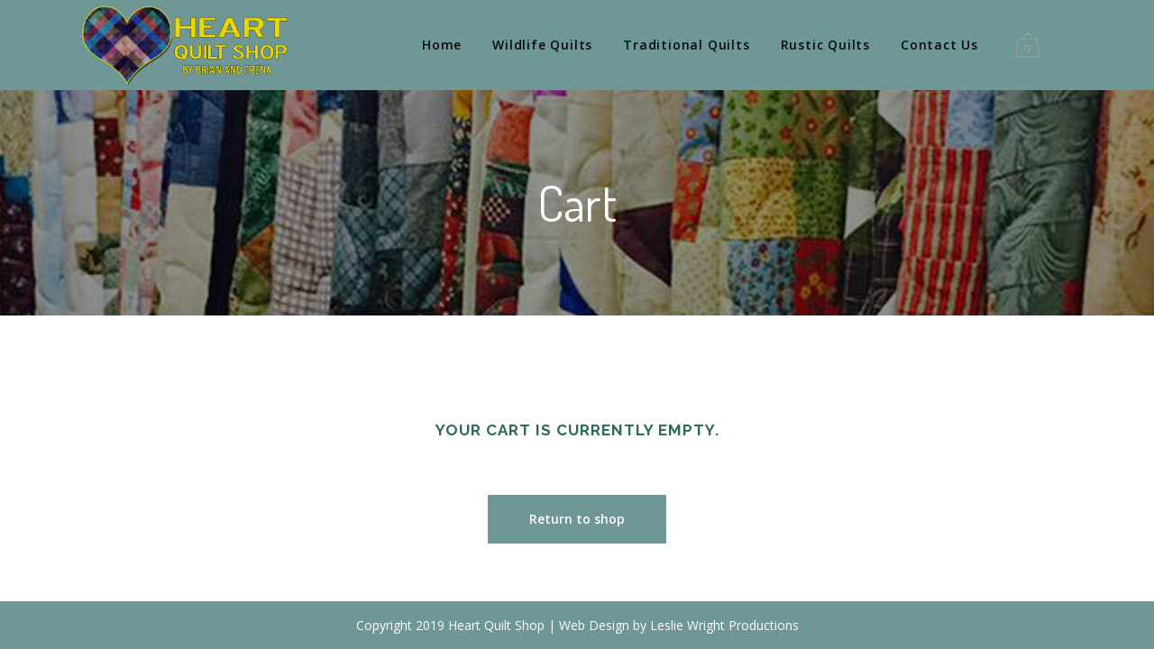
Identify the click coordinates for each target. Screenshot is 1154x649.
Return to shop (577, 518)
